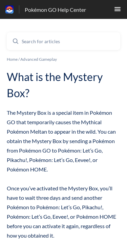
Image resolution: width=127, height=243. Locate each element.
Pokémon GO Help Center (55, 9)
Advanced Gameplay (38, 59)
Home (12, 59)
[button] (117, 11)
